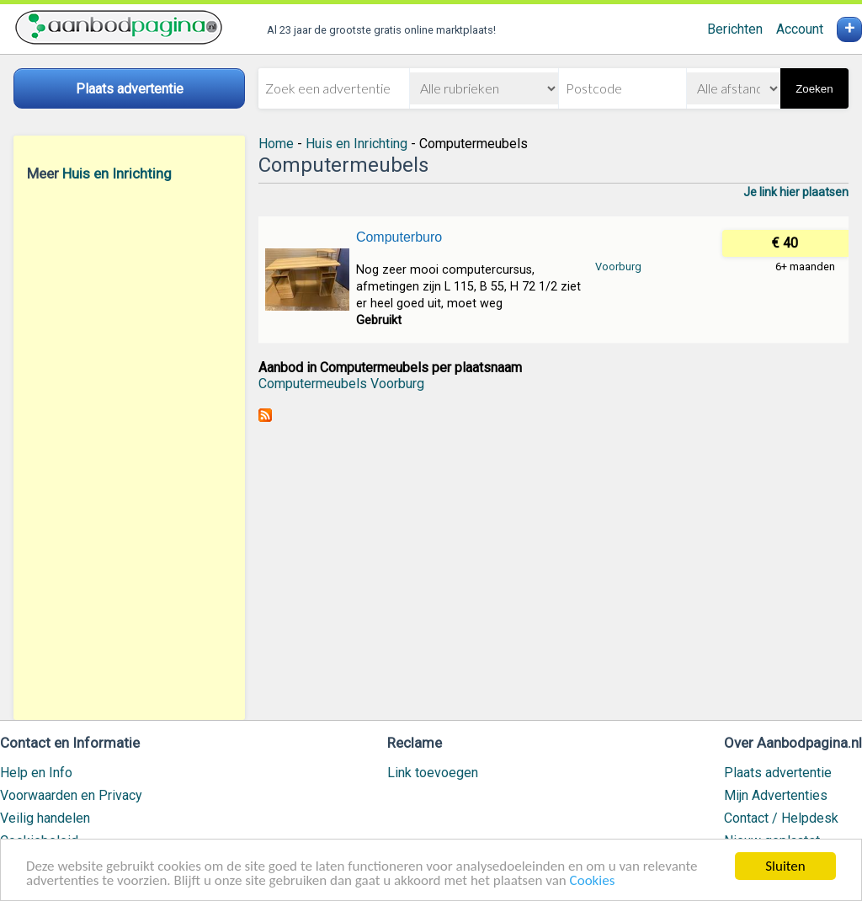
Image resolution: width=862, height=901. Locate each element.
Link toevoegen (432, 773)
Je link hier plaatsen (796, 192)
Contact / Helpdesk (781, 818)
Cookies (592, 881)
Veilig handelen (45, 818)
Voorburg (618, 266)
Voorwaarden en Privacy (71, 795)
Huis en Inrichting (117, 173)
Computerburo (399, 237)
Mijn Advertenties (775, 795)
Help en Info (36, 773)
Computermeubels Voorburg (341, 384)
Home (276, 144)
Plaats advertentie (778, 773)
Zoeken (814, 89)
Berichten (735, 29)
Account (799, 29)
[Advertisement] (129, 450)
